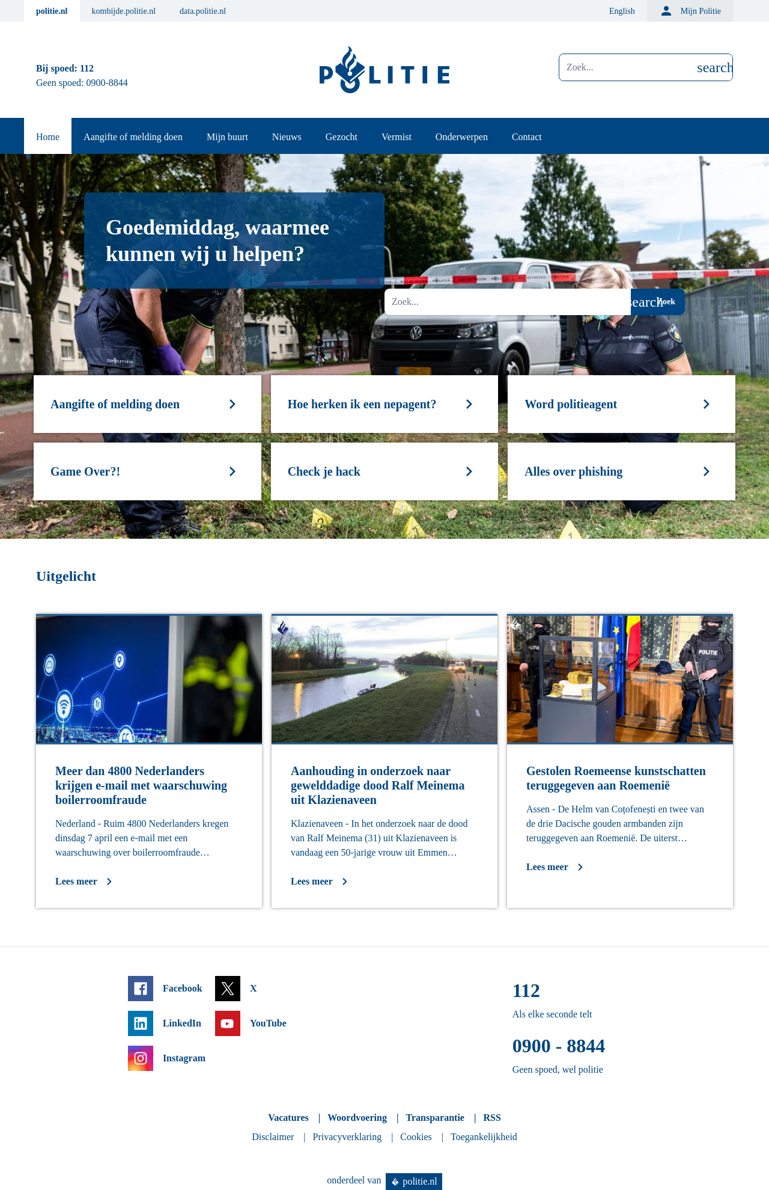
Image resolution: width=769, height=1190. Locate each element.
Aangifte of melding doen (133, 137)
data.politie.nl (203, 11)
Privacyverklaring (347, 1137)
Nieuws (287, 137)
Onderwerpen (462, 137)
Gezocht (341, 137)
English (622, 11)
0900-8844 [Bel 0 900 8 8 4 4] (107, 83)
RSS (491, 1117)
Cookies (415, 1137)
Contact (527, 137)
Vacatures (288, 1117)
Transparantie (435, 1117)
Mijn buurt (227, 137)
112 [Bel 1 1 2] (87, 68)
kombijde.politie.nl (124, 11)
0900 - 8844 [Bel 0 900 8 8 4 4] (559, 1046)
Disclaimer (273, 1137)
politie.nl (52, 11)
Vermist (396, 137)
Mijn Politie (690, 11)
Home (47, 137)
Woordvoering (357, 1117)
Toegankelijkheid (484, 1137)
